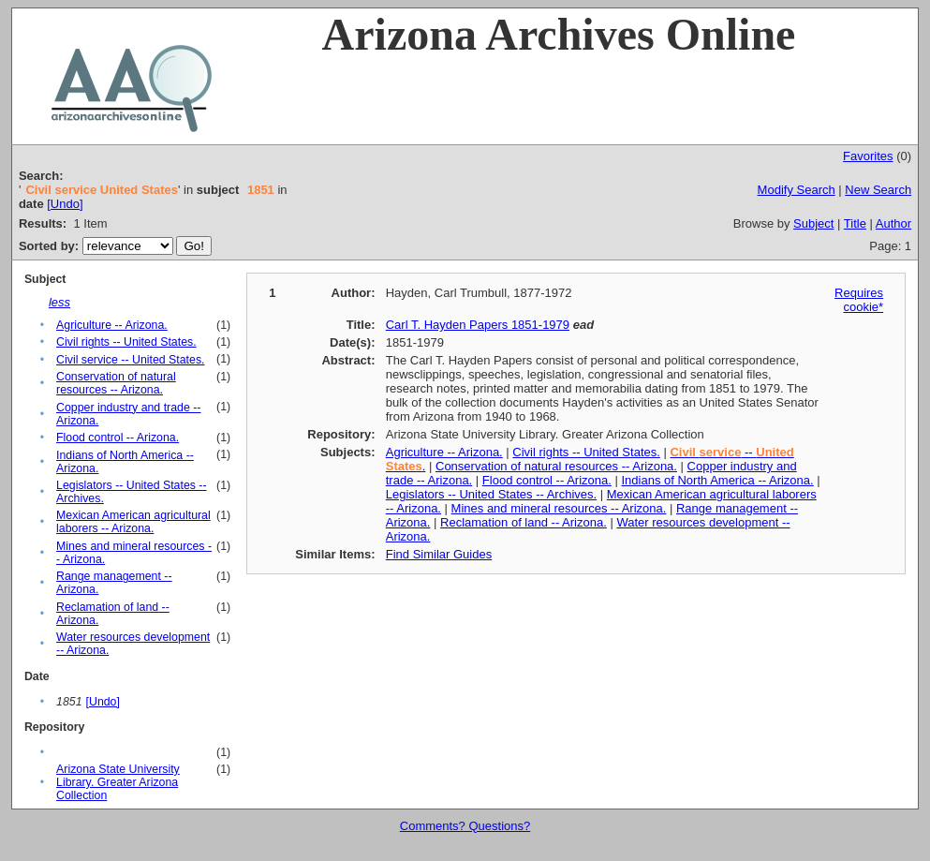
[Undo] (64, 204)
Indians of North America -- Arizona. (717, 480)
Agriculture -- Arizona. (112, 325)
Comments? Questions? (465, 826)
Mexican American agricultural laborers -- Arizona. (133, 522)
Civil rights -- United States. (126, 342)
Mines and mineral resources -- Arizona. (559, 508)
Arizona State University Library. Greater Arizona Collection (118, 782)
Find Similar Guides (439, 554)
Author (893, 223)
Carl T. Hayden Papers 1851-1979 (477, 325)
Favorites (868, 156)
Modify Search (796, 190)
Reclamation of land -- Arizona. (523, 522)
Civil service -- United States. (130, 359)
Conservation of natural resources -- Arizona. (116, 383)
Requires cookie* (858, 300)
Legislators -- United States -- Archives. (491, 494)
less (59, 302)
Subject (813, 223)
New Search (878, 190)
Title (855, 223)
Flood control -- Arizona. (117, 437)
